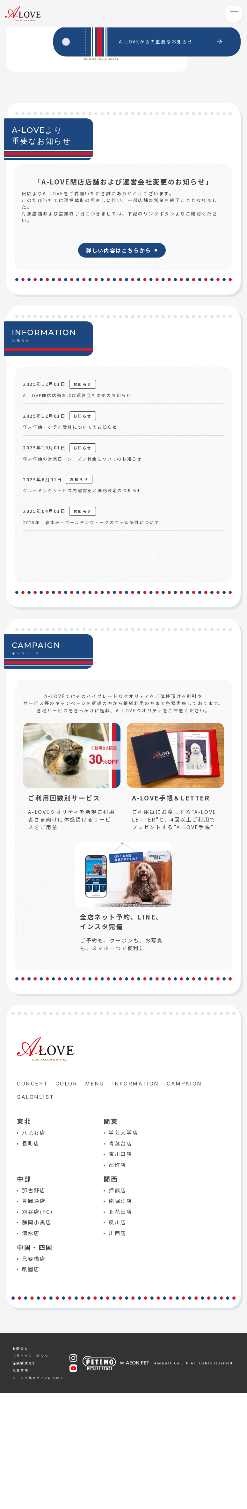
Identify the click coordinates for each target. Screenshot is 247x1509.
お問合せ (20, 1464)
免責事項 (20, 1486)
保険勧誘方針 (24, 1478)
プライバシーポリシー (32, 1471)
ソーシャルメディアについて (38, 1493)
